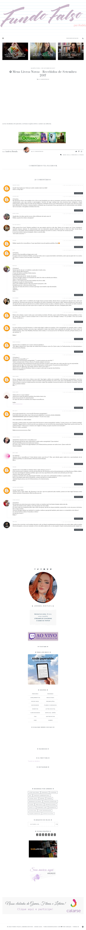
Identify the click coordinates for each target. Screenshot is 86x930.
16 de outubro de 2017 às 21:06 (72, 467)
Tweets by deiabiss (34, 761)
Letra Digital (50, 708)
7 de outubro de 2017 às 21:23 (73, 354)
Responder (78, 193)
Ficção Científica (35, 813)
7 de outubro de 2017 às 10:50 (73, 342)
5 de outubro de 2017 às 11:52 (73, 224)
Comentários (43, 79)
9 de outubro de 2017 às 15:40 (73, 392)
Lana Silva (15, 521)
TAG (35, 716)
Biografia (52, 807)
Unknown (14, 240)
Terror (49, 798)
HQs (35, 720)
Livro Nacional (34, 792)
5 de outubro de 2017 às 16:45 (73, 250)
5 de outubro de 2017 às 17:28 (73, 265)
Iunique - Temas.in (72, 926)
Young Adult (33, 798)
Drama (42, 798)
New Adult (39, 804)
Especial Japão (50, 712)
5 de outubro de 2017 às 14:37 (73, 240)
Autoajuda (32, 810)
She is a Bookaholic (18, 404)
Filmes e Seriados (50, 705)
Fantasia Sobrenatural (42, 795)
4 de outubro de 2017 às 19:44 (73, 196)
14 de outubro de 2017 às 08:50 (72, 453)
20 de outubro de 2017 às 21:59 (72, 487)
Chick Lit (32, 807)
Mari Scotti (15, 410)
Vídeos (81, 154)
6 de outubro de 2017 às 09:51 (73, 298)
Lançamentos (35, 697)
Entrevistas (50, 716)
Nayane (14, 354)
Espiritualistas (48, 813)
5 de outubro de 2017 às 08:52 (73, 213)
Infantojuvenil (50, 804)
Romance (45, 792)
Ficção (31, 804)
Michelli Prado (16, 213)
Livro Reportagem (45, 810)
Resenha (50, 693)
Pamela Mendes (16, 376)
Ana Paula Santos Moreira (18, 487)
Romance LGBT (42, 807)
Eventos (35, 708)
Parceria (75, 154)
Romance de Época (35, 801)
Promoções (50, 701)
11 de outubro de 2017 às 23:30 (72, 411)
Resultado (50, 697)
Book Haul (66, 154)
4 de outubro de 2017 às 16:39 (73, 185)
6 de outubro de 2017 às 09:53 (73, 312)
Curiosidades (35, 712)
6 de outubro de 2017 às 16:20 (73, 325)
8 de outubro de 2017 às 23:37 (73, 376)
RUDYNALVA (15, 265)
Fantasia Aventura (50, 801)
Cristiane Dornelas (17, 224)
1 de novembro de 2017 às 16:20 (72, 521)
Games (50, 720)
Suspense (53, 792)
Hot (30, 795)
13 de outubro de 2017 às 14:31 (72, 437)
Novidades (35, 705)
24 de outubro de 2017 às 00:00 (72, 500)
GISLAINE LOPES (16, 196)
